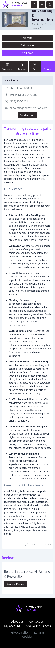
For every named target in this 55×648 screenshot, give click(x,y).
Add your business (38, 626)
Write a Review (16, 584)
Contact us (36, 621)
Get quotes (27, 45)
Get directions (27, 115)
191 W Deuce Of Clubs (23, 94)
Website (28, 38)
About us (17, 621)
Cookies (27, 636)
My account (12, 626)
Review (21, 66)
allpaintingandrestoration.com (29, 108)
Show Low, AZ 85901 (22, 88)
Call (34, 66)
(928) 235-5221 (19, 101)
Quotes (48, 66)
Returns (39, 632)
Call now (27, 53)
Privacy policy (20, 632)
